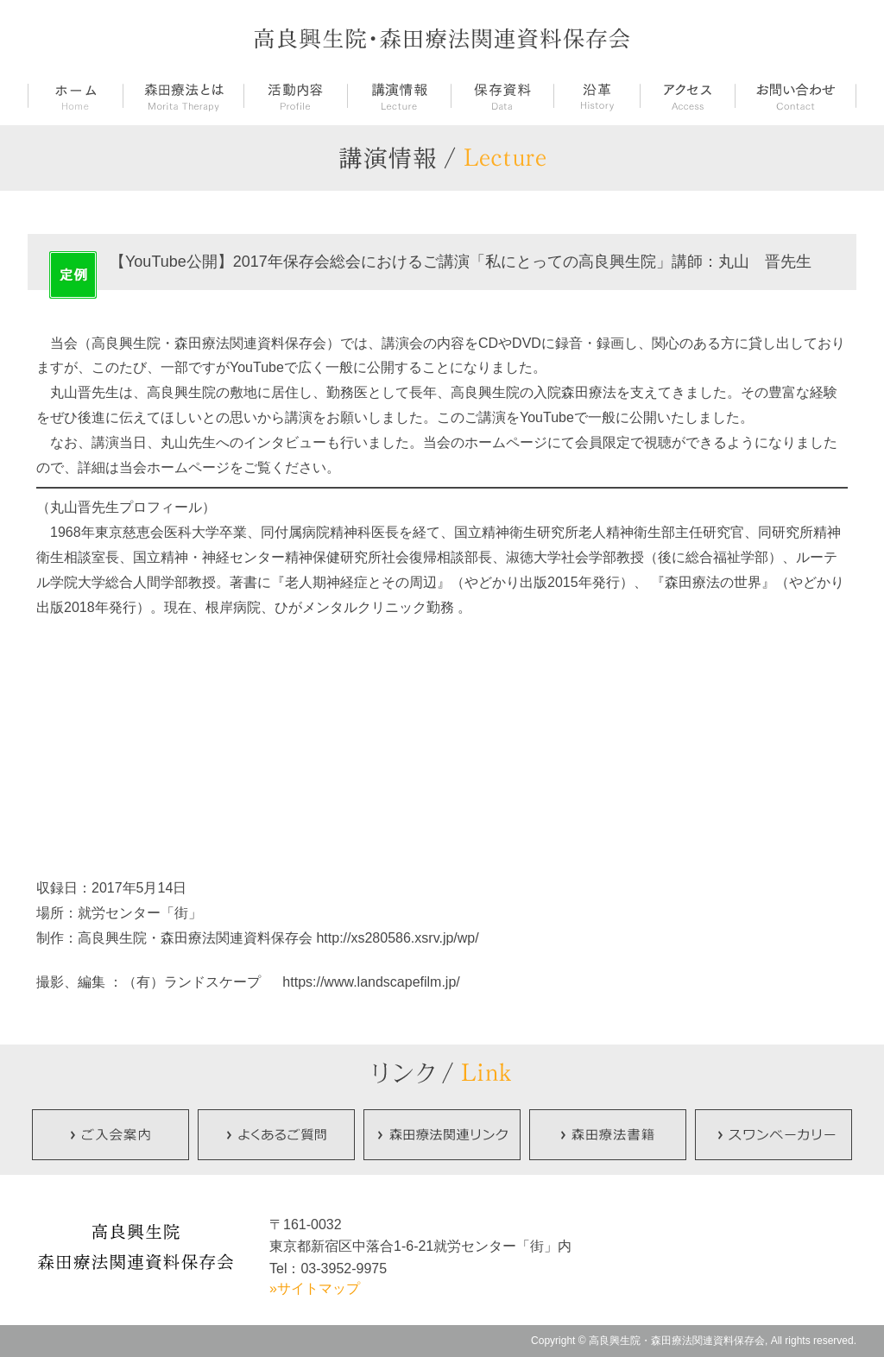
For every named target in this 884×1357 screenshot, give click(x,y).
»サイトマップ (314, 1288)
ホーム (75, 97)
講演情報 (399, 97)
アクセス (687, 97)
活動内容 (295, 97)
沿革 (596, 97)
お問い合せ (795, 97)
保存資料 (502, 97)
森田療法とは (183, 97)
